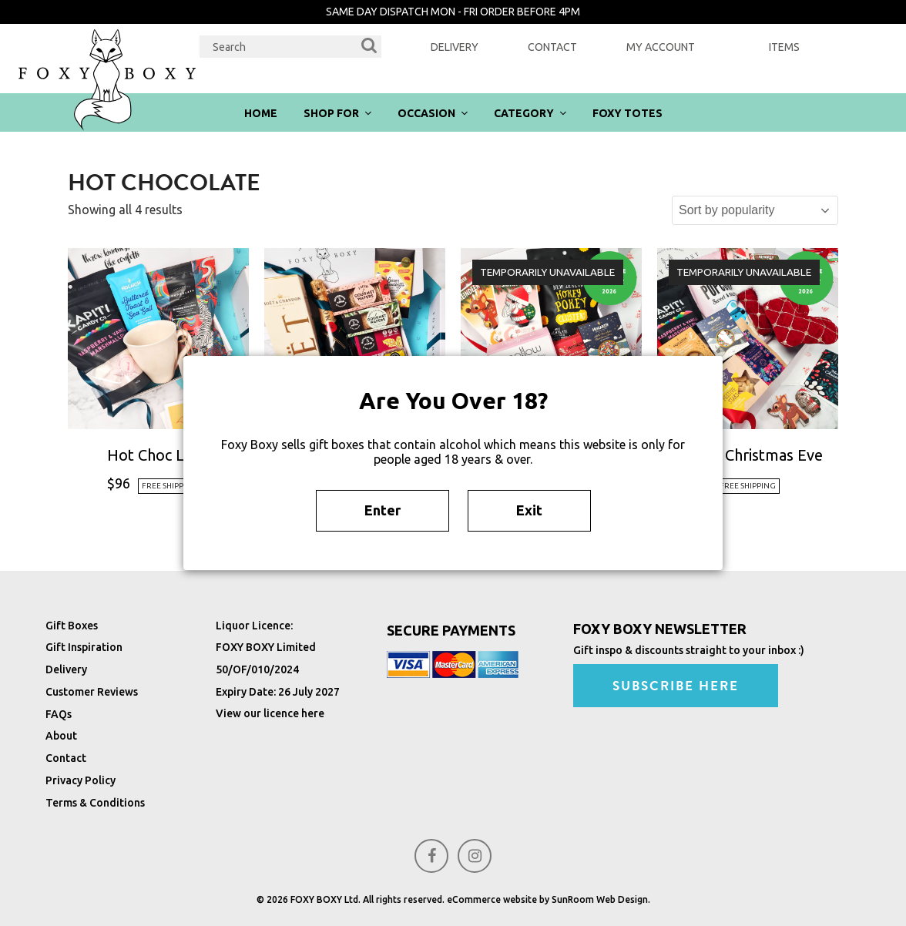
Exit (529, 510)
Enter (382, 510)
